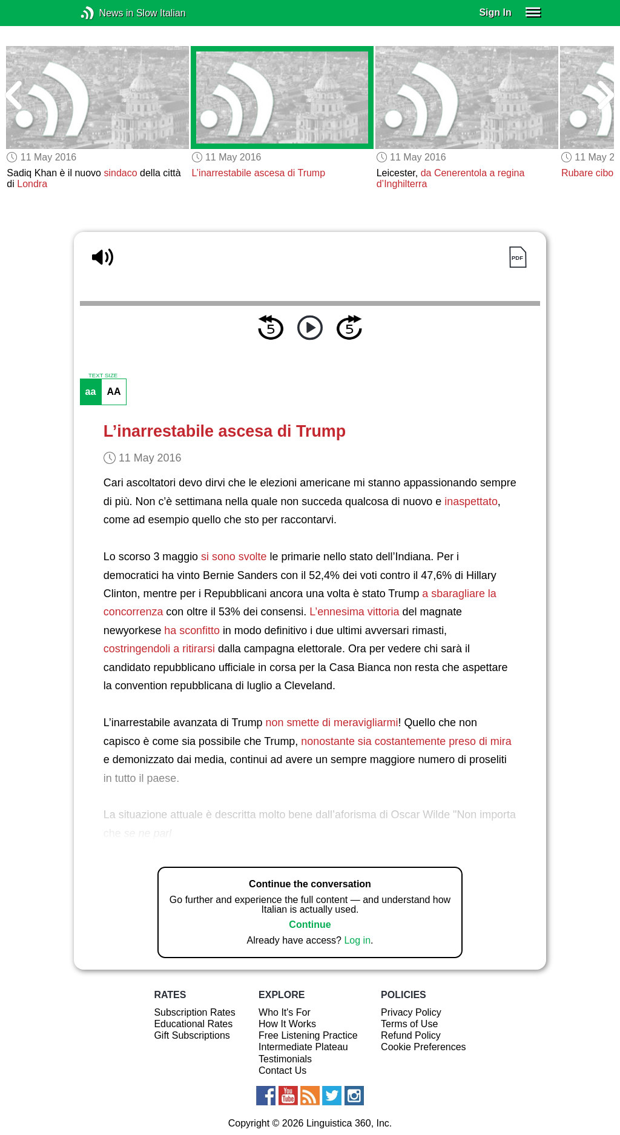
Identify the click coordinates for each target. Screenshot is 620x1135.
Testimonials (285, 1059)
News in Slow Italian (105, 13)
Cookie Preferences (423, 1047)
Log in (357, 940)
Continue (310, 924)
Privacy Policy (411, 1012)
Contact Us (282, 1070)
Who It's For (285, 1012)
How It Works (287, 1024)
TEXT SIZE (102, 375)
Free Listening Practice (308, 1035)
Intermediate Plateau (303, 1047)
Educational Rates (193, 1024)
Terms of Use (409, 1024)
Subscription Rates (194, 1012)
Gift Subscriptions (191, 1035)
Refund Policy (411, 1035)
